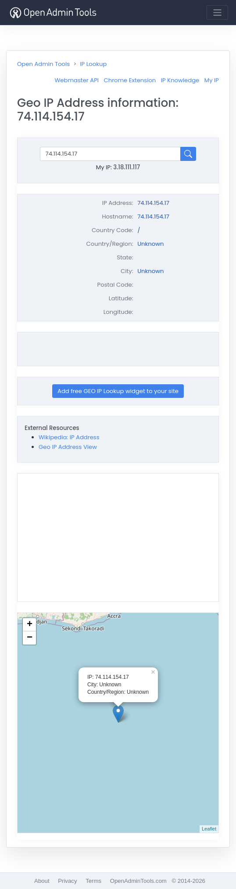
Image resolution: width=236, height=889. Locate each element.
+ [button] (29, 624)
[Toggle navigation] (217, 12)
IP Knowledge (180, 80)
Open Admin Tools (43, 64)
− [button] (29, 638)
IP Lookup (93, 64)
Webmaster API (76, 80)
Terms (93, 881)
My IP (211, 80)
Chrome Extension (130, 80)
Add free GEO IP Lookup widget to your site (118, 391)
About (41, 881)
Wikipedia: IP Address (69, 437)
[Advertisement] (120, 349)
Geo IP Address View (68, 447)
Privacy (67, 881)
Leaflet (209, 828)
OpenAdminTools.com (138, 881)
